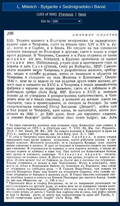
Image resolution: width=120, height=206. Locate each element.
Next (82, 14)
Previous (66, 14)
